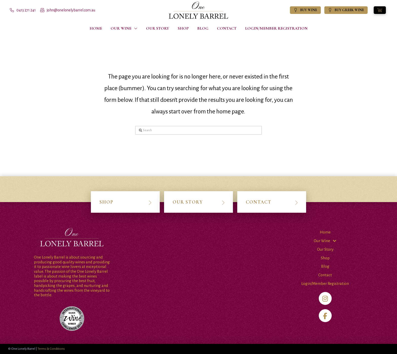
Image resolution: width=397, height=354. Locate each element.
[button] (380, 10)
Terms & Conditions (51, 348)
